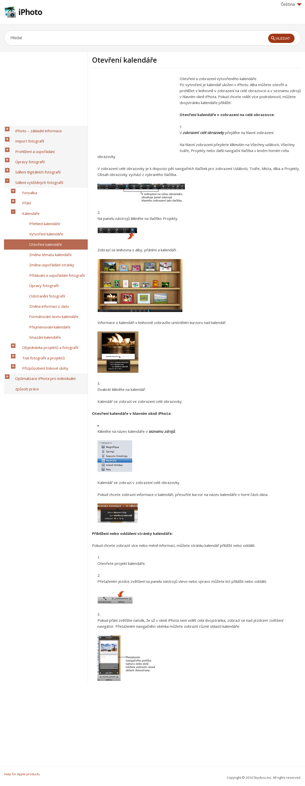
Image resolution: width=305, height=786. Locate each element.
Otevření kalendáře (41, 200)
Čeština (291, 4)
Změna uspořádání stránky (47, 213)
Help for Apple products (22, 774)
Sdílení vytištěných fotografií (35, 161)
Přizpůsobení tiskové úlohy (41, 278)
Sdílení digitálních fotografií (33, 155)
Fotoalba (25, 167)
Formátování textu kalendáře (49, 245)
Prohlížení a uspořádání (30, 142)
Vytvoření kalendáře (42, 193)
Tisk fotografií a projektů (39, 271)
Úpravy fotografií (25, 148)
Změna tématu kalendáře (46, 206)
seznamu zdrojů (162, 431)
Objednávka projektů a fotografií (46, 265)
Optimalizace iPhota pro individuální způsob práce (48, 288)
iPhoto (30, 11)
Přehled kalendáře (40, 187)
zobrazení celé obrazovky (203, 132)
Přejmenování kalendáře (45, 252)
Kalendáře (26, 180)
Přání (22, 174)
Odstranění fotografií (43, 232)
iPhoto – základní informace (34, 129)
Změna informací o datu (45, 239)
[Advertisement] (134, 111)
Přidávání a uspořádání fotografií (52, 219)
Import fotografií (25, 135)
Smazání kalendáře (41, 258)
